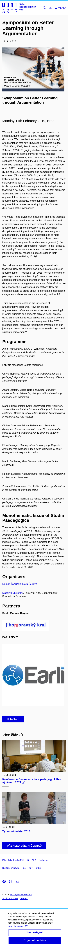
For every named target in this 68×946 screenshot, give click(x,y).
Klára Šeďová (29, 584)
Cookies (24, 898)
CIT (31, 868)
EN (50, 7)
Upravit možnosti (17, 928)
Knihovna (43, 860)
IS (28, 860)
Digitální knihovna (11, 868)
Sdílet (13, 719)
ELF (34, 860)
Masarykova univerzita (21, 894)
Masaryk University (12, 593)
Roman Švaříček (11, 584)
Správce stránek (10, 898)
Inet (24, 868)
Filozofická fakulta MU (13, 860)
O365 (38, 868)
